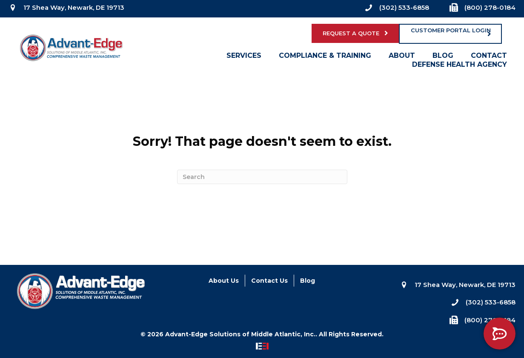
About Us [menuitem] (224, 280)
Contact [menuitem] (489, 57)
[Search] (262, 177)
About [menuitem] (402, 57)
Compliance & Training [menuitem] (325, 57)
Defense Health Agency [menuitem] (459, 66)
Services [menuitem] (243, 57)
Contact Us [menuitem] (269, 280)
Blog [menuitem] (442, 57)
